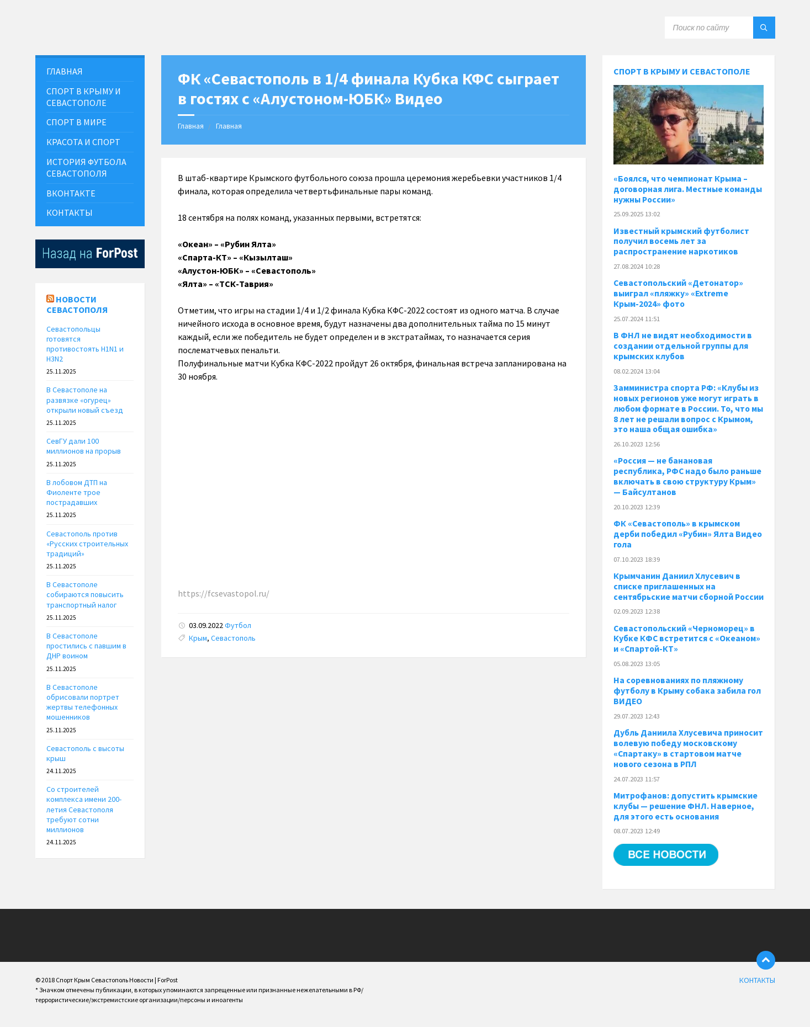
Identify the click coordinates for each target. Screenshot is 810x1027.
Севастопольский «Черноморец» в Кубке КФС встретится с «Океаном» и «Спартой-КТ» (686, 638)
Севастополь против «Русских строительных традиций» (87, 543)
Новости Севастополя (77, 304)
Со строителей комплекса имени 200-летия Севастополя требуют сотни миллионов (83, 809)
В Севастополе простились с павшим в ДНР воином (86, 646)
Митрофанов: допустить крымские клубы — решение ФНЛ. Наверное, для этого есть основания (685, 806)
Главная (191, 126)
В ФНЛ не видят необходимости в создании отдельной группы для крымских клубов (682, 345)
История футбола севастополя (86, 167)
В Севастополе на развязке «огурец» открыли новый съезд (84, 399)
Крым (198, 638)
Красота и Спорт (83, 141)
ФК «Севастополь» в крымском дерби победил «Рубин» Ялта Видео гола (687, 534)
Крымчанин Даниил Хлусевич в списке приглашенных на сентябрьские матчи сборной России (688, 586)
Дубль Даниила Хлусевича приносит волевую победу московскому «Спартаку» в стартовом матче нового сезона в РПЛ (688, 748)
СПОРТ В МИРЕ (76, 121)
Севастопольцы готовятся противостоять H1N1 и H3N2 (85, 344)
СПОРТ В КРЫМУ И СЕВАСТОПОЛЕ (83, 97)
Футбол (238, 625)
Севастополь (233, 638)
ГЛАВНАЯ (64, 71)
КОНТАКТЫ (69, 212)
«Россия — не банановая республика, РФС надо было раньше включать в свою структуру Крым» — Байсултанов (687, 476)
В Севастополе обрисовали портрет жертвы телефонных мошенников (82, 702)
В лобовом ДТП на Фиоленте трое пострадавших (76, 492)
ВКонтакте (71, 193)
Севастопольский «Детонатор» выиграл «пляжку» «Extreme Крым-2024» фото (678, 293)
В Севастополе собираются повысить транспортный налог (85, 594)
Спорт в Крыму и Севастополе (681, 71)
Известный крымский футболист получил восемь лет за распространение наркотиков (681, 241)
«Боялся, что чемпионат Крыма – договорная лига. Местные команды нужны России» (687, 189)
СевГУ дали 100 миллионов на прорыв (83, 446)
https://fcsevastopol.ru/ (223, 593)
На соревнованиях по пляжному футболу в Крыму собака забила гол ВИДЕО (687, 690)
